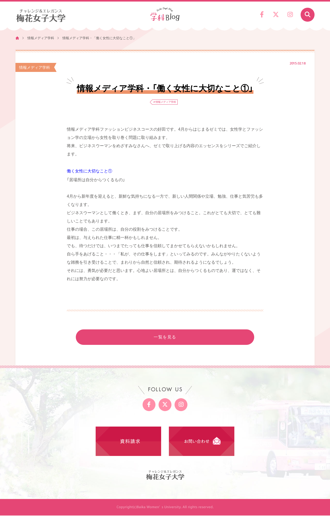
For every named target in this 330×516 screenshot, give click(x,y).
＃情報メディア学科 (164, 102)
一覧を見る (165, 337)
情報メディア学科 (40, 38)
